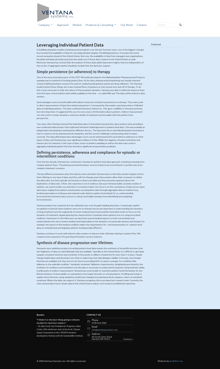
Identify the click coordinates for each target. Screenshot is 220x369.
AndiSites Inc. (176, 361)
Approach (63, 25)
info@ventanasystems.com (105, 329)
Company (44, 25)
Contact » (128, 339)
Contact (142, 25)
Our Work (127, 25)
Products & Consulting (99, 25)
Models (77, 25)
